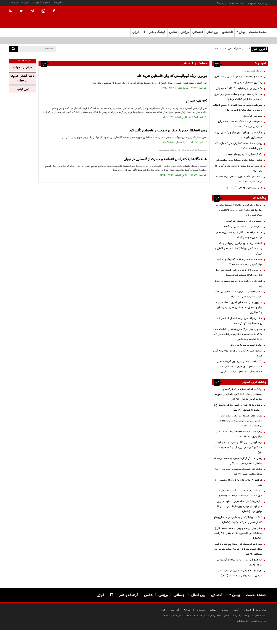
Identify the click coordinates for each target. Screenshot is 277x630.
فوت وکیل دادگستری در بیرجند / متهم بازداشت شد (238, 283)
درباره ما (46, 2)
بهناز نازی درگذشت (252, 116)
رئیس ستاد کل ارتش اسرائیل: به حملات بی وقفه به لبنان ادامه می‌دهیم (238, 460)
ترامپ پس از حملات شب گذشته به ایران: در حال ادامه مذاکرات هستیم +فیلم (239, 493)
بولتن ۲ (240, 32)
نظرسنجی (200, 610)
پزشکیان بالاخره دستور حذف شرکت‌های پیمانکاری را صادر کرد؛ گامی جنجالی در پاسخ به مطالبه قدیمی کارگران (238, 394)
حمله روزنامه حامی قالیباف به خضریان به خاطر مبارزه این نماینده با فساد (239, 235)
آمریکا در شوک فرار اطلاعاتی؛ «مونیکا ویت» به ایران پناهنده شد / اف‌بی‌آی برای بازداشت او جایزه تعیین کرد (239, 210)
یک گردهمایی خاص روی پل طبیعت (244, 154)
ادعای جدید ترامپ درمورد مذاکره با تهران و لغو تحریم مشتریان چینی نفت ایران (238, 294)
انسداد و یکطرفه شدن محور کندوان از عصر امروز (225, 49)
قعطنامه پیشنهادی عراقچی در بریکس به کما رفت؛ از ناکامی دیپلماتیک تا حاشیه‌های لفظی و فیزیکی (238, 248)
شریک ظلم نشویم (253, 71)
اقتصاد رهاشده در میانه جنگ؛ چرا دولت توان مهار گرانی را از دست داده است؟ (239, 261)
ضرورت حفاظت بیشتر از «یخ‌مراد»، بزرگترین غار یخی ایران (238, 168)
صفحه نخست (258, 32)
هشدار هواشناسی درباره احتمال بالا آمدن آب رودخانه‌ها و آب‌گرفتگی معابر (239, 320)
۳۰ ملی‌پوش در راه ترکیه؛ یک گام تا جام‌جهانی (239, 88)
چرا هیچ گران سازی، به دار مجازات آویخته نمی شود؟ (239, 562)
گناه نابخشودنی (196, 101)
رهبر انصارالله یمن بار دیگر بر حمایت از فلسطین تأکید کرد (168, 130)
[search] (13, 49)
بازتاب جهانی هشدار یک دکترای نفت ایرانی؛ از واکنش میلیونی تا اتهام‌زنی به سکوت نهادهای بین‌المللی (239, 421)
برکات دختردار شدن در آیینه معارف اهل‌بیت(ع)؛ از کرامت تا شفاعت (238, 407)
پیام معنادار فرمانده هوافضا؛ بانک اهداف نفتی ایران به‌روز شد (239, 434)
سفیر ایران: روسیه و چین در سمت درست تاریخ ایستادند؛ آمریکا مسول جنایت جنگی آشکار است (238, 533)
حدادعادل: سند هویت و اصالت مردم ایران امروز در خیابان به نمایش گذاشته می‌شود (238, 96)
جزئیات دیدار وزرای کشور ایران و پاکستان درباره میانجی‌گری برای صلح (238, 135)
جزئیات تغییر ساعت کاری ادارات (246, 345)
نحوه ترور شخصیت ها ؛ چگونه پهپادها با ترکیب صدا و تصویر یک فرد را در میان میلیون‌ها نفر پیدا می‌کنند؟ (238, 549)
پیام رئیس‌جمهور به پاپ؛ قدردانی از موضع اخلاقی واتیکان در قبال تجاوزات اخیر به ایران (237, 107)
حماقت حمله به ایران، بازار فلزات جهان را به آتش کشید (237, 353)
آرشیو (236, 610)
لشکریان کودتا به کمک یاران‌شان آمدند (243, 227)
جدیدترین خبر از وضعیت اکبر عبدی (244, 187)
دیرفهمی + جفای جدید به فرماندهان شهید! (238, 482)
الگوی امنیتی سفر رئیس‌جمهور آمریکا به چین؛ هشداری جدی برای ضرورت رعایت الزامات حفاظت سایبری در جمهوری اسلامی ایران (239, 367)
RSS (163, 610)
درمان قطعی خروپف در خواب (22, 78)
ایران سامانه (243, 621)
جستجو (225, 610)
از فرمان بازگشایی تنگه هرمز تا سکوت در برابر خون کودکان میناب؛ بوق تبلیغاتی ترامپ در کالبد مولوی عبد (238, 506)
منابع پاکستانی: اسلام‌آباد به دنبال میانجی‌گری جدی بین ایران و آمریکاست (239, 124)
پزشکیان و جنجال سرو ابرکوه (248, 82)
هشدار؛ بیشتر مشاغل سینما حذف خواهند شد (239, 160)
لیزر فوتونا (23, 89)
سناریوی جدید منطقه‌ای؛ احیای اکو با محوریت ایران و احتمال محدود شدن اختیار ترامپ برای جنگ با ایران (239, 307)
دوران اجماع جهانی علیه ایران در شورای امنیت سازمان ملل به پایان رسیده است (239, 573)
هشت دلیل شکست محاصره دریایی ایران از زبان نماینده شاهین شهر (238, 471)
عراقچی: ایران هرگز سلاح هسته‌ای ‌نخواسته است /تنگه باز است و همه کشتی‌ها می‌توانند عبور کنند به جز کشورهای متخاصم (237, 334)
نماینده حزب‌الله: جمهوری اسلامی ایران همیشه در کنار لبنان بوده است (239, 179)
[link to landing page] (246, 17)
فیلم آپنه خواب (22, 67)
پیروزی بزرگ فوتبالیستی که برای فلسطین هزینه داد (172, 76)
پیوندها (35, 2)
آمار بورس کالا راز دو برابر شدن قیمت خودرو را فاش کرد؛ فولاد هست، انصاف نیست (239, 272)
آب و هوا (14, 2)
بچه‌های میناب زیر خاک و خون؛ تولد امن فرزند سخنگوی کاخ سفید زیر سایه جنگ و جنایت (238, 447)
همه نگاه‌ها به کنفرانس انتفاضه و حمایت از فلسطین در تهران (165, 159)
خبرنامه (25, 2)
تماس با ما (58, 2)
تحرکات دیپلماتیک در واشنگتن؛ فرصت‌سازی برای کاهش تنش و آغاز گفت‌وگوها (237, 519)
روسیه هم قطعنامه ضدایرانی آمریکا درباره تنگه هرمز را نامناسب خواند (238, 145)
